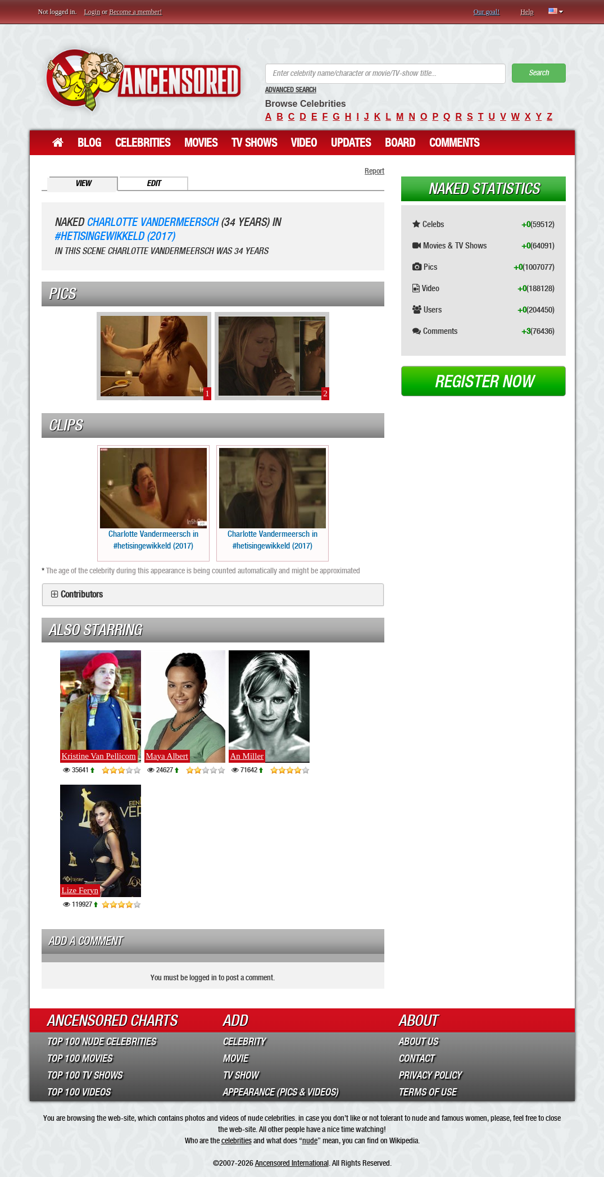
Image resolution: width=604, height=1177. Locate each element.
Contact (416, 1058)
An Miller (247, 756)
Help (526, 12)
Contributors (82, 595)
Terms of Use (427, 1092)
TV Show (240, 1075)
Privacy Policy (429, 1075)
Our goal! (486, 12)
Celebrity (243, 1041)
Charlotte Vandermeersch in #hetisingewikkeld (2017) (153, 499)
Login (92, 12)
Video (304, 142)
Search (539, 73)
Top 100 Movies (79, 1058)
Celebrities (142, 142)
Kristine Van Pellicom (99, 756)
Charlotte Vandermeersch (152, 222)
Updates (351, 142)
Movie (235, 1058)
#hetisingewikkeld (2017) (115, 236)
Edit (153, 183)
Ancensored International (292, 1162)
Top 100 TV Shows (84, 1075)
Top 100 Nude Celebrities (101, 1041)
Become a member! (135, 12)
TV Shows (254, 142)
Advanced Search (290, 90)
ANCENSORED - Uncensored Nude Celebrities (143, 80)
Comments (454, 142)
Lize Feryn (80, 890)
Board (400, 142)
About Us (418, 1041)
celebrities (236, 1140)
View (82, 183)
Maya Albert (167, 756)
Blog (89, 142)
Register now (483, 381)
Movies (200, 142)
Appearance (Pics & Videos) (280, 1092)
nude (309, 1140)
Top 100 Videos (78, 1092)
